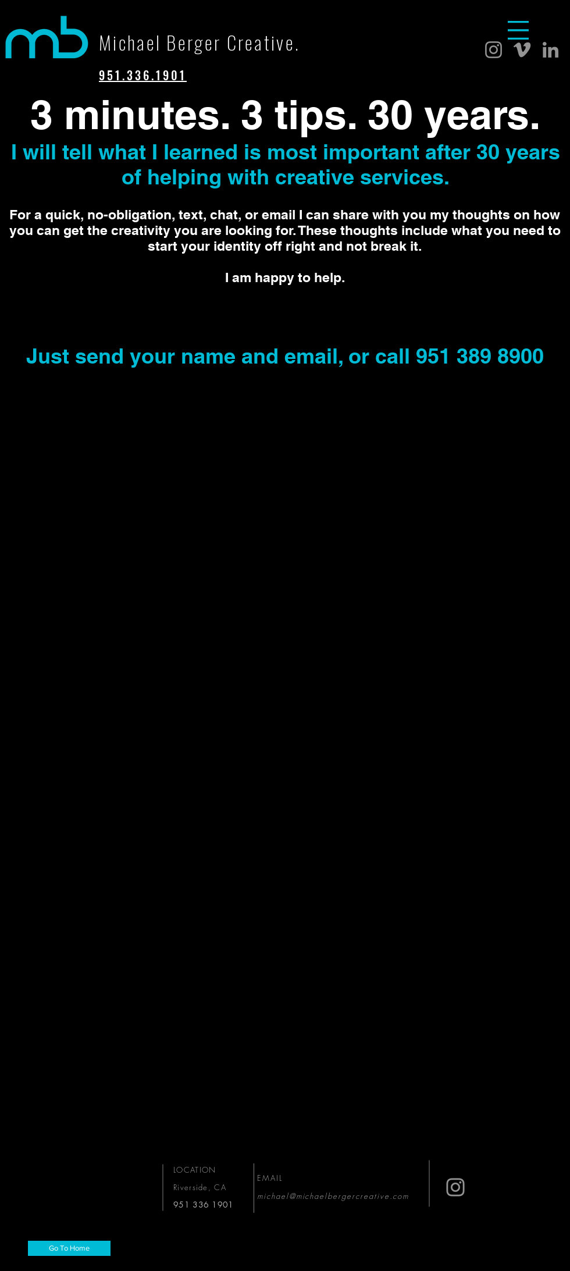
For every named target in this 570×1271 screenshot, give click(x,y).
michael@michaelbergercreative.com (333, 1196)
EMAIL (271, 1178)
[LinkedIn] (550, 49)
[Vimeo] (522, 49)
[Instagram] (493, 49)
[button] (518, 30)
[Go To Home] (69, 1248)
